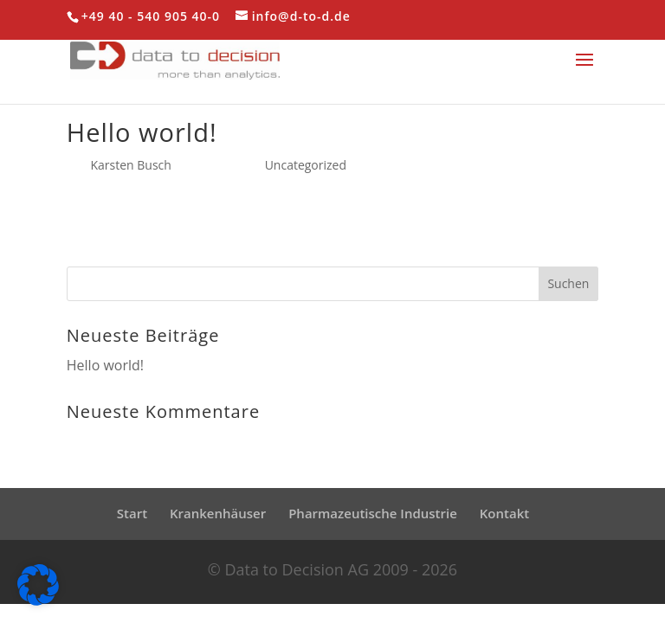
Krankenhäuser (218, 513)
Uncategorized (305, 165)
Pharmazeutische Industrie (372, 513)
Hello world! (142, 132)
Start (132, 513)
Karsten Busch (130, 165)
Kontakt (504, 513)
